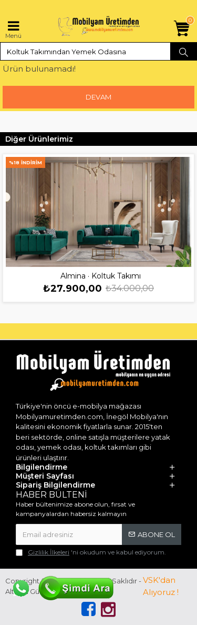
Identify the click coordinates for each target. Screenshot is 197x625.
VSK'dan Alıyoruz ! (161, 586)
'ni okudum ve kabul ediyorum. (91, 552)
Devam (98, 97)
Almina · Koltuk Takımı (100, 276)
